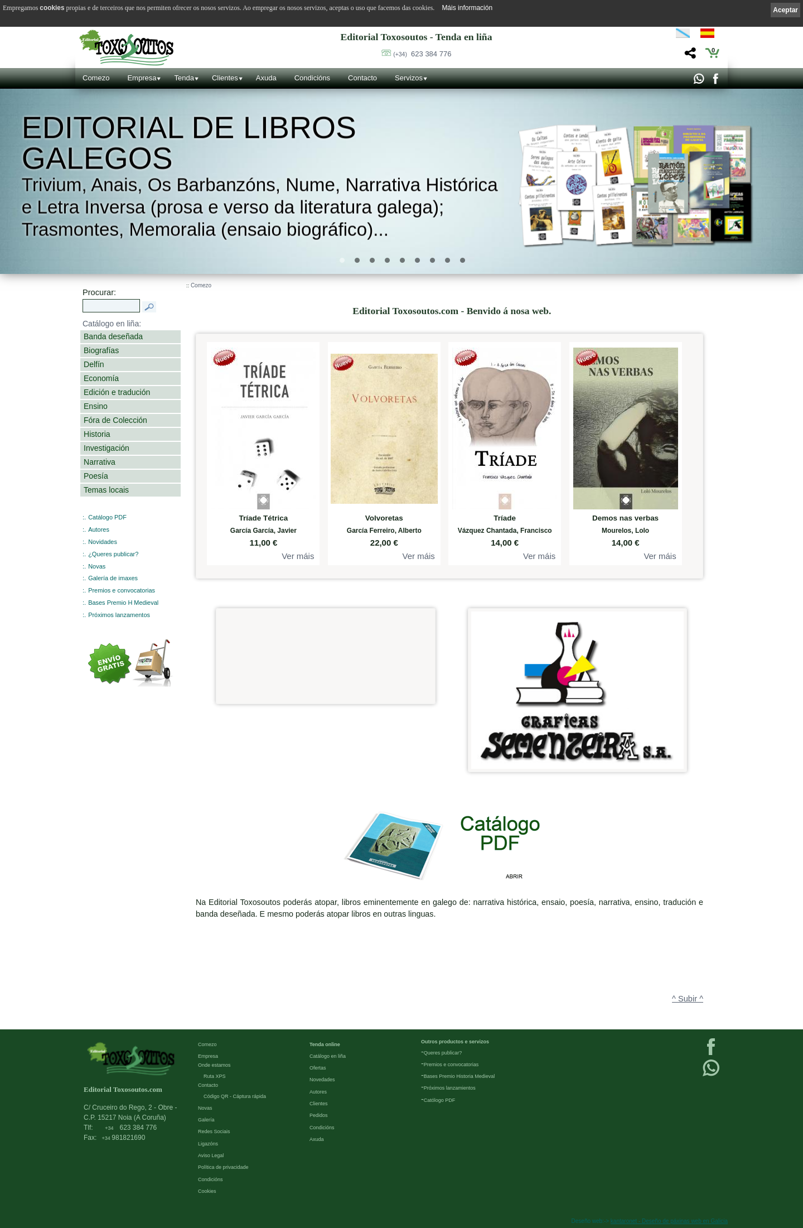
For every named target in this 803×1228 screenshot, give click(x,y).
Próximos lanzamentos (119, 614)
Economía (101, 378)
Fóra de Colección (115, 420)
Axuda (266, 78)
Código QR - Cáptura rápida (235, 1096)
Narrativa (99, 462)
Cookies (207, 1191)
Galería (206, 1120)
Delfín (94, 364)
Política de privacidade (223, 1167)
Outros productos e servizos (455, 1041)
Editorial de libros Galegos (189, 143)
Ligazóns (208, 1144)
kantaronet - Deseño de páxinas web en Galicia (669, 1221)
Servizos (409, 78)
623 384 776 (422, 54)
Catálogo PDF (107, 517)
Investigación (106, 448)
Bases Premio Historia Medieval (459, 1076)
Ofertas (317, 1068)
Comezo (96, 78)
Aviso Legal (211, 1155)
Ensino (96, 406)
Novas (96, 566)
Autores (98, 529)
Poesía (96, 475)
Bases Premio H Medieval (123, 602)
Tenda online (324, 1044)
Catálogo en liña (327, 1056)
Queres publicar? (443, 1053)
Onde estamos (214, 1065)
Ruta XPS (215, 1076)
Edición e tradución (117, 392)
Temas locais (106, 489)
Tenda (184, 78)
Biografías (101, 350)
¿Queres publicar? (113, 554)
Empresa (141, 78)
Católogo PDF (440, 1100)
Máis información (467, 8)
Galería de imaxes (113, 578)
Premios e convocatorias (121, 590)
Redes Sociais (214, 1131)
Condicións (312, 78)
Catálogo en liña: (112, 323)
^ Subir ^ (687, 998)
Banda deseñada (113, 336)
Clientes (225, 78)
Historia (97, 434)
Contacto (362, 78)
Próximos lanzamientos (450, 1088)
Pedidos (318, 1115)
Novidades (102, 541)
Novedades (322, 1079)
